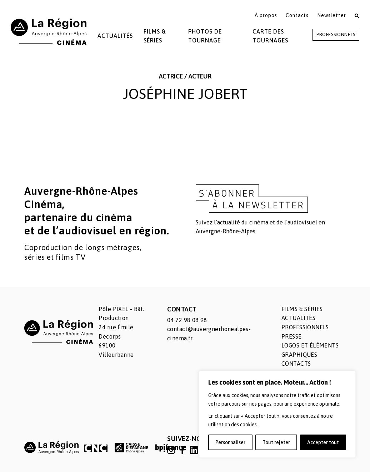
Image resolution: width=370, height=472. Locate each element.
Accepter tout (323, 442)
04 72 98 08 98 (187, 320)
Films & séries (302, 309)
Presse (291, 336)
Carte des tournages (270, 36)
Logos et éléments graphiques (310, 350)
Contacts (297, 15)
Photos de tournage (205, 36)
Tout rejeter (276, 442)
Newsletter (331, 15)
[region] (277, 414)
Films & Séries (155, 36)
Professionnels (335, 34)
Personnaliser (230, 442)
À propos (266, 15)
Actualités (115, 35)
